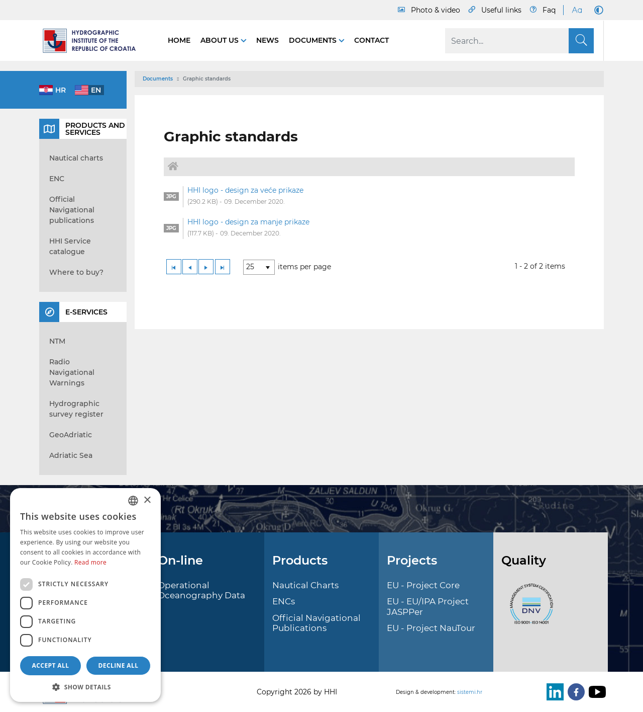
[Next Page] (205, 266)
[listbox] (259, 267)
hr (60, 90)
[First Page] (173, 266)
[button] (85, 687)
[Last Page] (222, 266)
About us (220, 40)
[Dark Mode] (597, 10)
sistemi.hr (469, 692)
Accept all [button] (50, 665)
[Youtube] (595, 691)
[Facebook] (574, 691)
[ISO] (529, 609)
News (267, 40)
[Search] (519, 40)
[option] (369, 196)
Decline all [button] (118, 665)
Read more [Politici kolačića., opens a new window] (90, 562)
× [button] (147, 500)
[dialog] (85, 595)
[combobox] (133, 501)
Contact (371, 40)
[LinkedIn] (553, 691)
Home (179, 40)
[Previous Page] (189, 266)
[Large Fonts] (577, 10)
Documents (314, 40)
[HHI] (93, 41)
